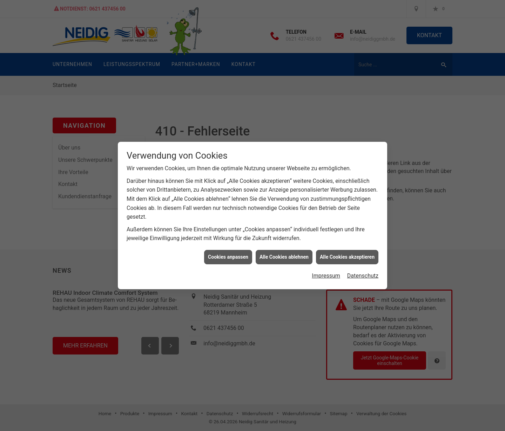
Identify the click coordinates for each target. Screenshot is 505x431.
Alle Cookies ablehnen (284, 254)
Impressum (326, 273)
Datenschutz (362, 273)
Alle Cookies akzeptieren (347, 254)
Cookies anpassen (228, 254)
